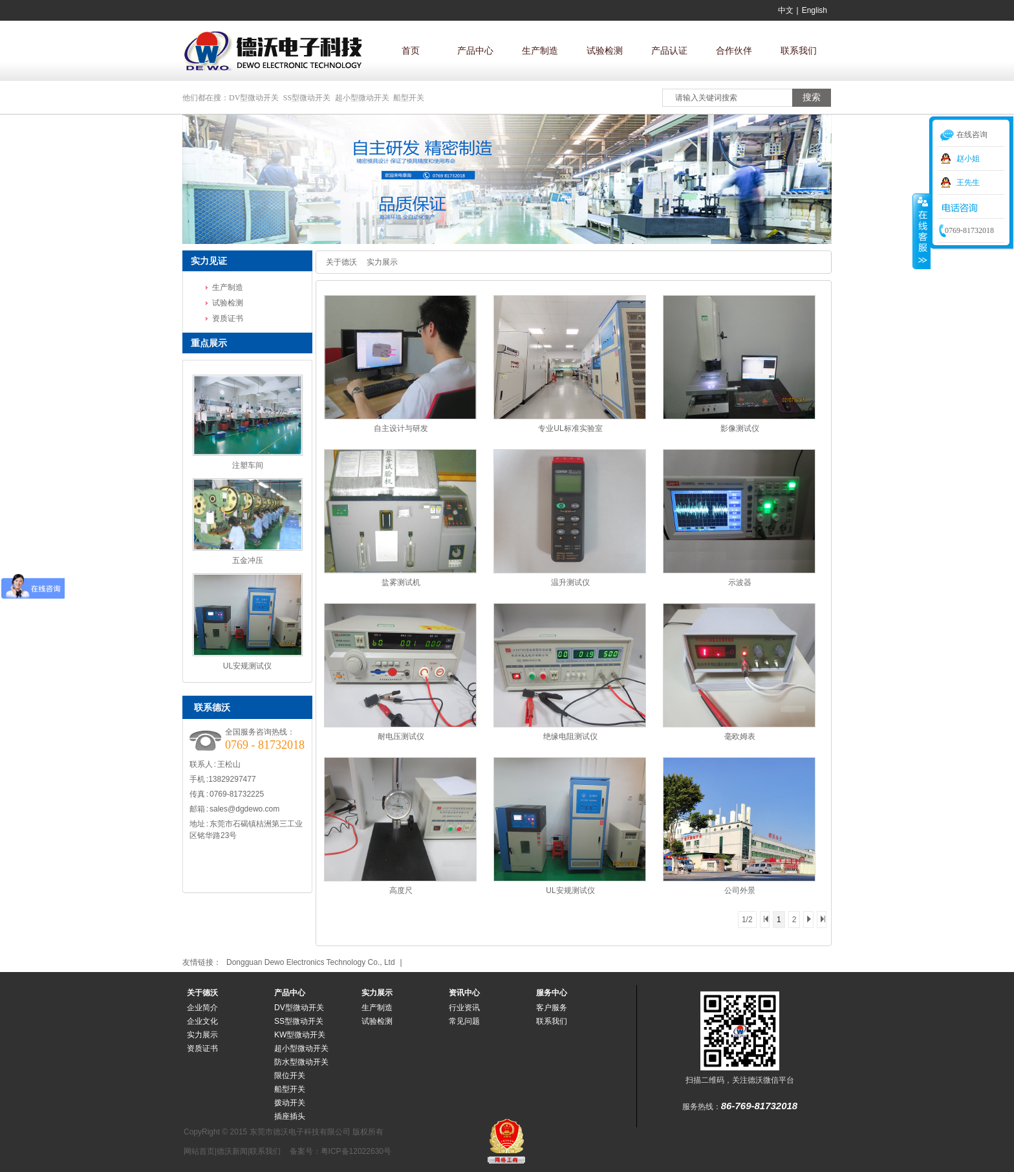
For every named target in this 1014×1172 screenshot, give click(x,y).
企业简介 (202, 1007)
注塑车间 (247, 465)
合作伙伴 (734, 50)
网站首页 (199, 1151)
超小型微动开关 (362, 97)
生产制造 (540, 50)
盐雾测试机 (401, 582)
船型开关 (408, 97)
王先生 (968, 182)
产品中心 (475, 50)
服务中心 (551, 992)
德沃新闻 (232, 1151)
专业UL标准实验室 (570, 428)
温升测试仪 (570, 582)
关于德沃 (341, 262)
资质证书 (227, 318)
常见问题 (464, 1021)
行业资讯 (464, 1007)
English (814, 10)
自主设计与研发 (401, 428)
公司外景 (739, 890)
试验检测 (605, 50)
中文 (785, 10)
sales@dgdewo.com (244, 808)
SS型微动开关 (306, 97)
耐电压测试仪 (401, 736)
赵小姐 (968, 158)
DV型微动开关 (254, 97)
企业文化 (202, 1021)
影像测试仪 (739, 428)
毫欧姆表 (739, 736)
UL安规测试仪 (247, 665)
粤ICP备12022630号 (356, 1151)
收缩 (921, 231)
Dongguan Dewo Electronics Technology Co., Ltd (310, 962)
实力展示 (382, 262)
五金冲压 (247, 560)
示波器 (739, 582)
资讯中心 (464, 992)
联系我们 (799, 50)
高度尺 (401, 890)
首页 (411, 50)
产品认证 (669, 50)
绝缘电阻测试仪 (570, 736)
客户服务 (551, 1007)
